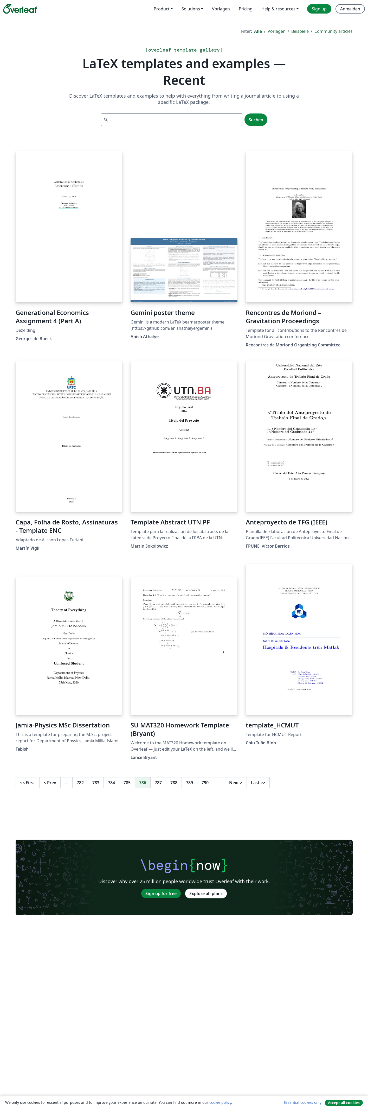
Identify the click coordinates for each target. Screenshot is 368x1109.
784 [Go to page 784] (111, 782)
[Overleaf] (20, 9)
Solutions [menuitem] (191, 9)
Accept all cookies (344, 1102)
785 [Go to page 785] (127, 782)
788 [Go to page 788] (173, 782)
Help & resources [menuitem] (278, 9)
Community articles (333, 31)
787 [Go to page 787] (158, 782)
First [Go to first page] (27, 782)
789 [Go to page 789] (189, 782)
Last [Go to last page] (258, 782)
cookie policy (220, 1102)
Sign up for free (161, 893)
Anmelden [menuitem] (350, 9)
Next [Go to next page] (235, 782)
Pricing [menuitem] (246, 9)
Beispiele (300, 31)
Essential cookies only (302, 1102)
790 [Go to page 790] (205, 782)
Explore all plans (206, 893)
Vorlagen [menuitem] (221, 9)
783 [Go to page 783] (95, 782)
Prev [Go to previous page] (50, 782)
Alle (258, 31)
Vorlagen (277, 31)
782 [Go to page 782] (80, 782)
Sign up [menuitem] (319, 9)
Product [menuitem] (162, 9)
